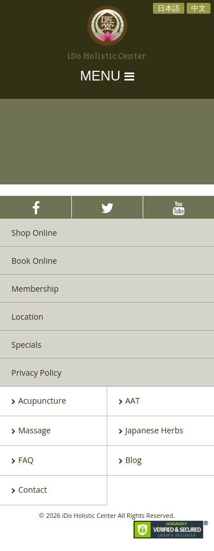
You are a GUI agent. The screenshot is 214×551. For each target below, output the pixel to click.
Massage (31, 431)
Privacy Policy (36, 372)
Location (27, 316)
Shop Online (34, 232)
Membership (35, 288)
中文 (198, 8)
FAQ (22, 461)
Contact (29, 490)
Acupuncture (38, 401)
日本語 (169, 8)
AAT (129, 401)
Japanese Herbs (151, 431)
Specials (26, 344)
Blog (130, 461)
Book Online (34, 260)
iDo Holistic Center (107, 57)
